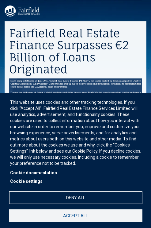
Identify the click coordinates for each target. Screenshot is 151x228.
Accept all (75, 215)
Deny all (75, 197)
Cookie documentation (33, 172)
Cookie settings (26, 181)
